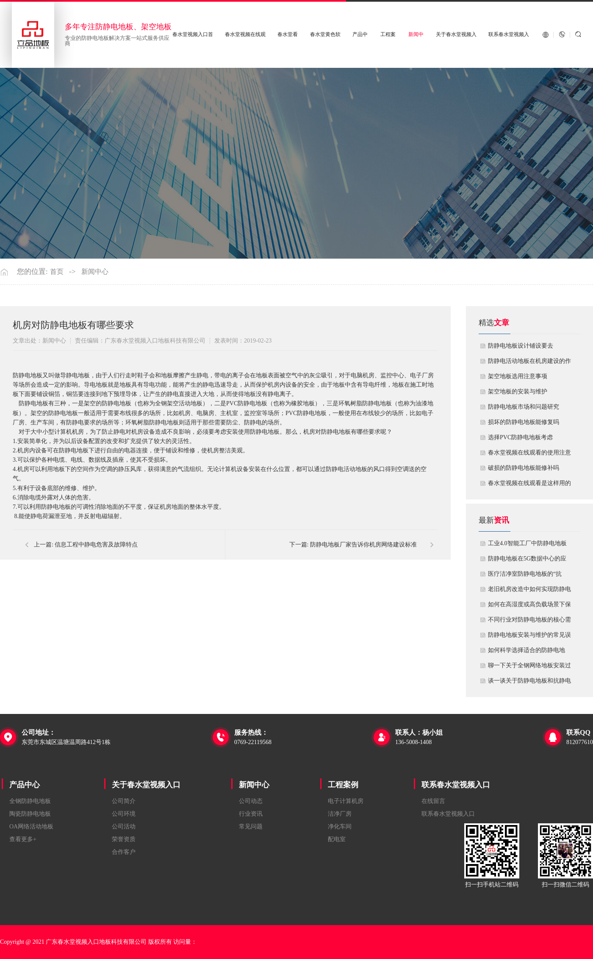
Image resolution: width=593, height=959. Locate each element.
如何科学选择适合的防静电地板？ (526, 652)
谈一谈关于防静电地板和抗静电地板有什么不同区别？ (529, 683)
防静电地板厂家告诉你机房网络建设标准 (363, 544)
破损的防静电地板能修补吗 (523, 468)
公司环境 (124, 814)
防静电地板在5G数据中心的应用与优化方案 (527, 560)
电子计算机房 (345, 801)
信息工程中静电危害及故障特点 (96, 544)
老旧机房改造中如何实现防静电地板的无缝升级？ (529, 591)
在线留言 (433, 801)
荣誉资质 (124, 839)
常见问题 (251, 826)
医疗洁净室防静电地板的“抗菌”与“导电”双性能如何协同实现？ (527, 576)
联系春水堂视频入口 (455, 785)
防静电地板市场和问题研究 (523, 407)
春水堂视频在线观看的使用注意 (529, 452)
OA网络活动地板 (31, 826)
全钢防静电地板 (30, 801)
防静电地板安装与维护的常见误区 (529, 637)
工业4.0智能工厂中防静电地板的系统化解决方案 (527, 545)
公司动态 (251, 801)
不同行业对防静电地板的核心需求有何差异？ (529, 621)
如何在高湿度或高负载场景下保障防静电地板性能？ (529, 606)
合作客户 (124, 852)
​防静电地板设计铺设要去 (520, 346)
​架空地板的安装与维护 (517, 391)
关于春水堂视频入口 (146, 785)
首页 (57, 271)
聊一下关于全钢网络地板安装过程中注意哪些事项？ (529, 667)
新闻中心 (94, 271)
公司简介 (124, 801)
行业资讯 (251, 814)
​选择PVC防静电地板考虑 (520, 437)
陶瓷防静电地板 (30, 814)
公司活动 (124, 826)
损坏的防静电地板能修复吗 (523, 422)
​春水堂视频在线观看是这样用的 (529, 483)
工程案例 (343, 785)
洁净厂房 (340, 814)
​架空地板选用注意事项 (517, 376)
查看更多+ (22, 839)
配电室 (337, 839)
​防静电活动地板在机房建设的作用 (529, 363)
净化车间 (340, 826)
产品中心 (24, 785)
